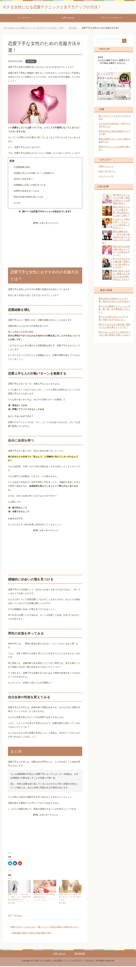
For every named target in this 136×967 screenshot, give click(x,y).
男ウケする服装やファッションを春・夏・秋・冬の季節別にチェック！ (114, 310)
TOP (33, 29)
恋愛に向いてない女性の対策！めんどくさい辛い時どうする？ (70, 897)
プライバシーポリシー (111, 18)
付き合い (18, 916)
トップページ (24, 18)
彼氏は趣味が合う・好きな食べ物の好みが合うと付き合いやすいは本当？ (116, 238)
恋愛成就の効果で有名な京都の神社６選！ (32, 934)
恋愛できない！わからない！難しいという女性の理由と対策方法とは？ (19, 897)
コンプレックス (106, 177)
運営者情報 (79, 954)
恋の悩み (31, 62)
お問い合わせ (68, 18)
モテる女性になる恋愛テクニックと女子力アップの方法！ (66, 7)
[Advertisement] (45, 242)
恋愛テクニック (106, 167)
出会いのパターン (107, 172)
